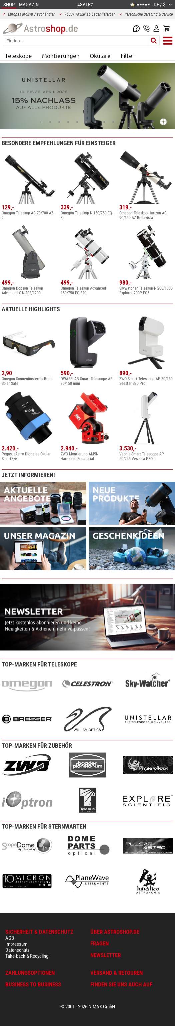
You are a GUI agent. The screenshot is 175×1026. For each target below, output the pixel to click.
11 (131, 122)
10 (122, 122)
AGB (9, 938)
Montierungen (61, 55)
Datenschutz (17, 950)
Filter (128, 55)
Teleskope (18, 55)
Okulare (100, 55)
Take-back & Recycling (26, 956)
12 (140, 122)
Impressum (16, 944)
